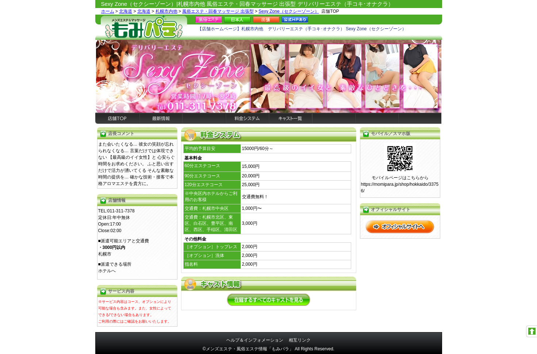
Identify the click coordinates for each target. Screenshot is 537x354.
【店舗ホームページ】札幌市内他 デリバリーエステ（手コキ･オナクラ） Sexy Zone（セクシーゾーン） (301, 28)
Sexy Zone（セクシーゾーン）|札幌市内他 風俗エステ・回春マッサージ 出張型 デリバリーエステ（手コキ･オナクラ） (247, 4)
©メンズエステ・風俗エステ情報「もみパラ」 (248, 348)
